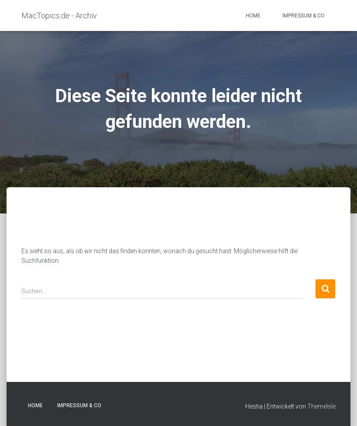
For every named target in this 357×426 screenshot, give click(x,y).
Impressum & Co (303, 16)
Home (253, 16)
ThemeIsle (321, 406)
